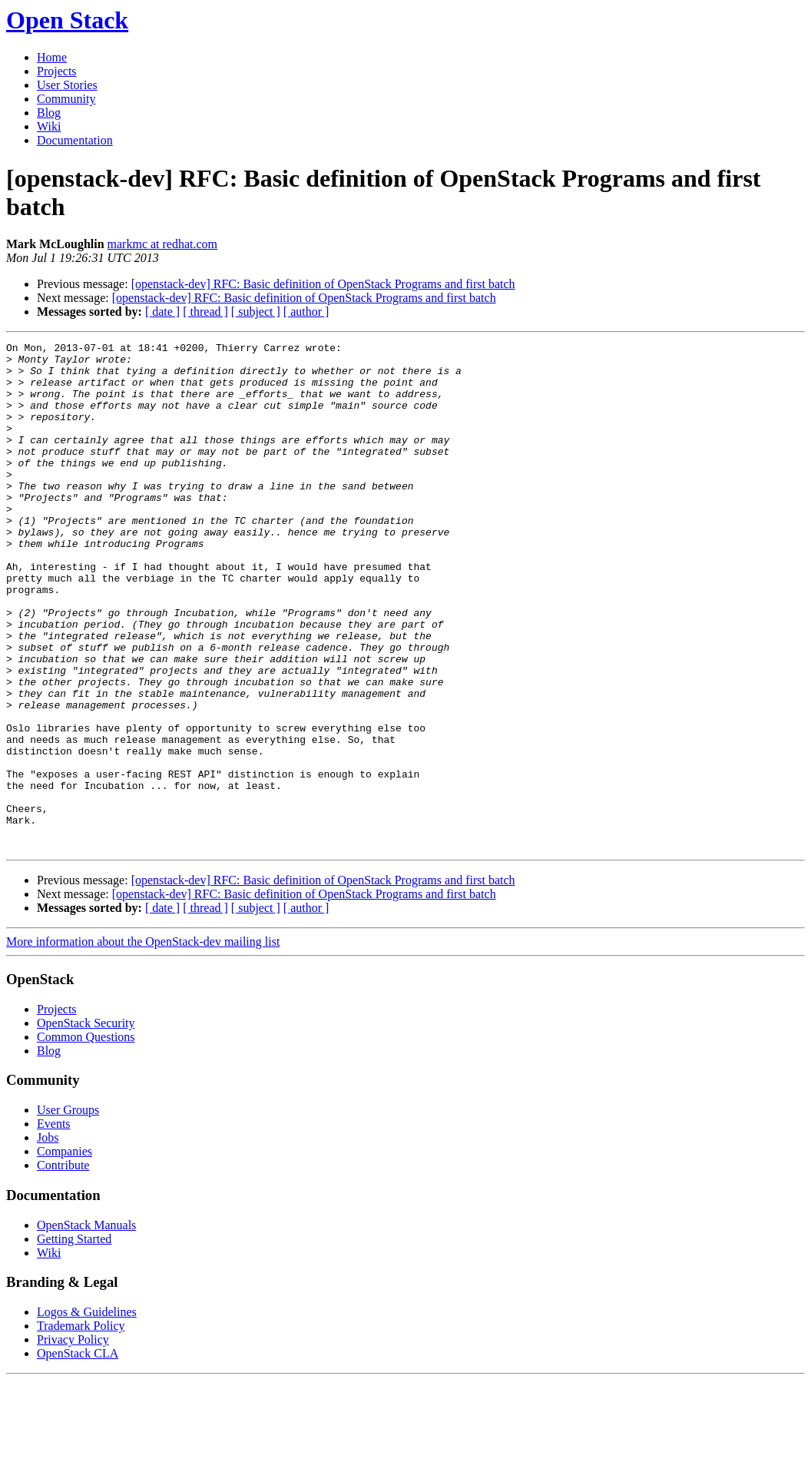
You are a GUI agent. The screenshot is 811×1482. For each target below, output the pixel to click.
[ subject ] (255, 311)
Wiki (49, 126)
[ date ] (162, 311)
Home (52, 57)
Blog (49, 112)
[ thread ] (205, 311)
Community (66, 98)
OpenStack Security (86, 1124)
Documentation (75, 140)
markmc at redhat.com (163, 243)
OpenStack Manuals (86, 1326)
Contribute (63, 1266)
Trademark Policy (81, 1427)
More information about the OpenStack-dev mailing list (143, 1042)
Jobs (47, 1238)
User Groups (68, 1211)
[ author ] (306, 311)
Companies (64, 1252)
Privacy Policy (73, 1440)
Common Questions (86, 1138)
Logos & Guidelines (87, 1413)
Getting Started (74, 1340)
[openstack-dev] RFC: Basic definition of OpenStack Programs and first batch (323, 283)
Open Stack (67, 20)
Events (54, 1225)
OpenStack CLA (77, 1454)
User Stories (67, 84)
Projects (57, 71)
